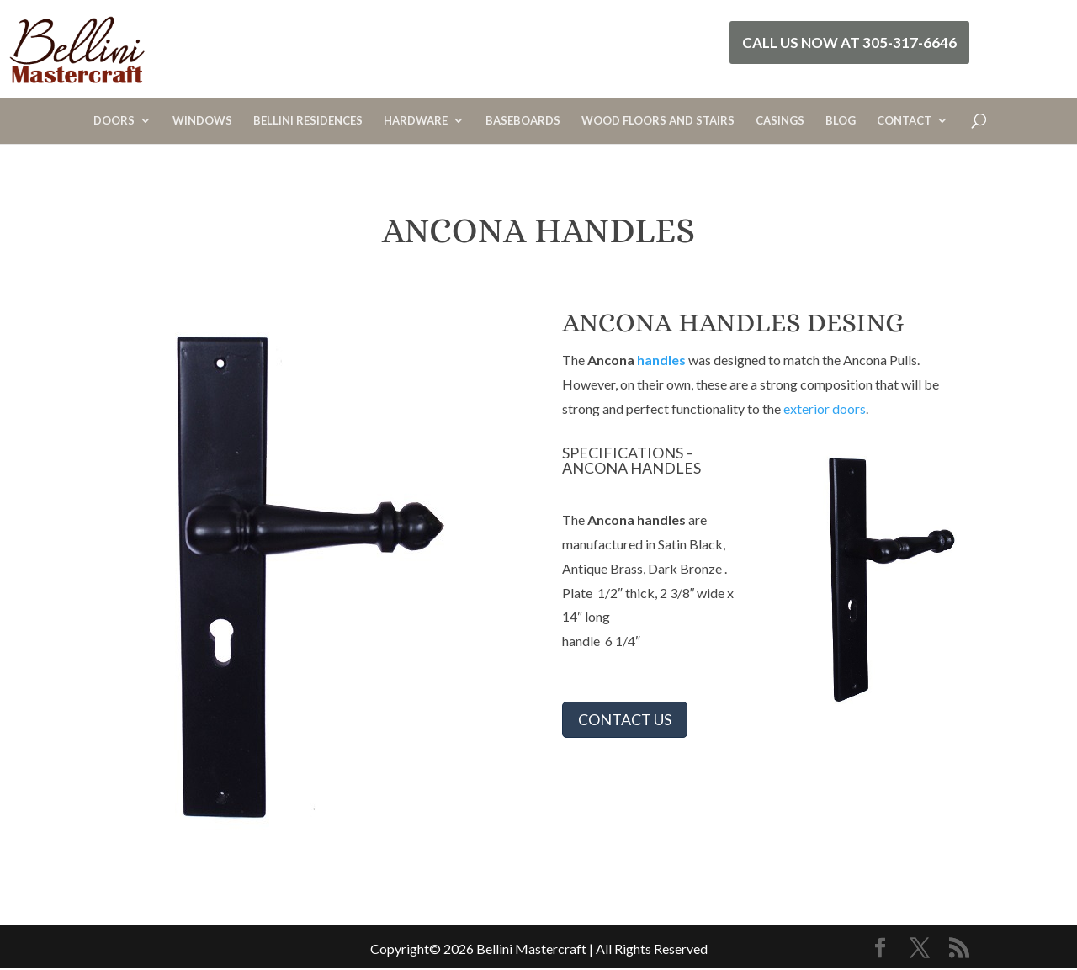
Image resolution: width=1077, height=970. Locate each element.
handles (661, 360)
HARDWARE (416, 120)
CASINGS (780, 120)
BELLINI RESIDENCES (308, 120)
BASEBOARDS (522, 120)
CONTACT (904, 120)
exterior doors (824, 408)
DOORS (114, 120)
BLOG (840, 120)
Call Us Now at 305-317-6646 (849, 42)
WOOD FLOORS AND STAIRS (658, 120)
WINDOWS (202, 120)
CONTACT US (624, 719)
